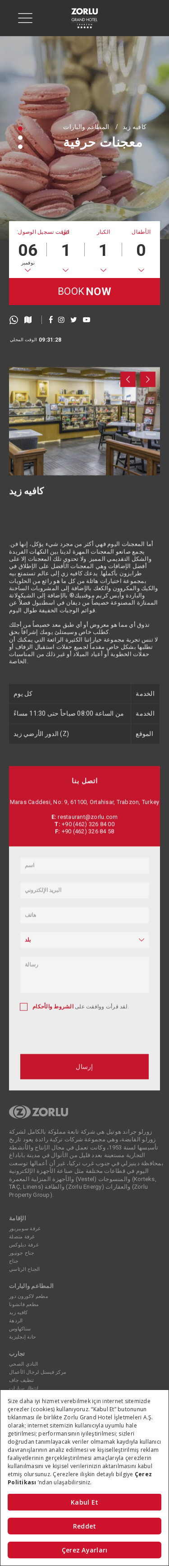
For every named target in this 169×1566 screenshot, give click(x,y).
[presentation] (128, 430)
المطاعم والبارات (86, 126)
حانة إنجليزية (22, 1337)
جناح (13, 1261)
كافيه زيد (134, 126)
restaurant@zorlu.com (88, 968)
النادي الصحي (23, 1364)
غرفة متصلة (22, 1237)
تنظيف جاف (21, 1380)
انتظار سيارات (23, 1388)
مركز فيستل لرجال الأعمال (37, 1372)
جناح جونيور (21, 1253)
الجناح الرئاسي (24, 1269)
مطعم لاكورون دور (28, 1296)
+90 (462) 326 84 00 (88, 976)
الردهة (16, 1321)
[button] (20, 128)
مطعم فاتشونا (24, 1304)
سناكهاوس (20, 1329)
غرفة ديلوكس (24, 1245)
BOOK (84, 291)
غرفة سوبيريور (25, 1229)
